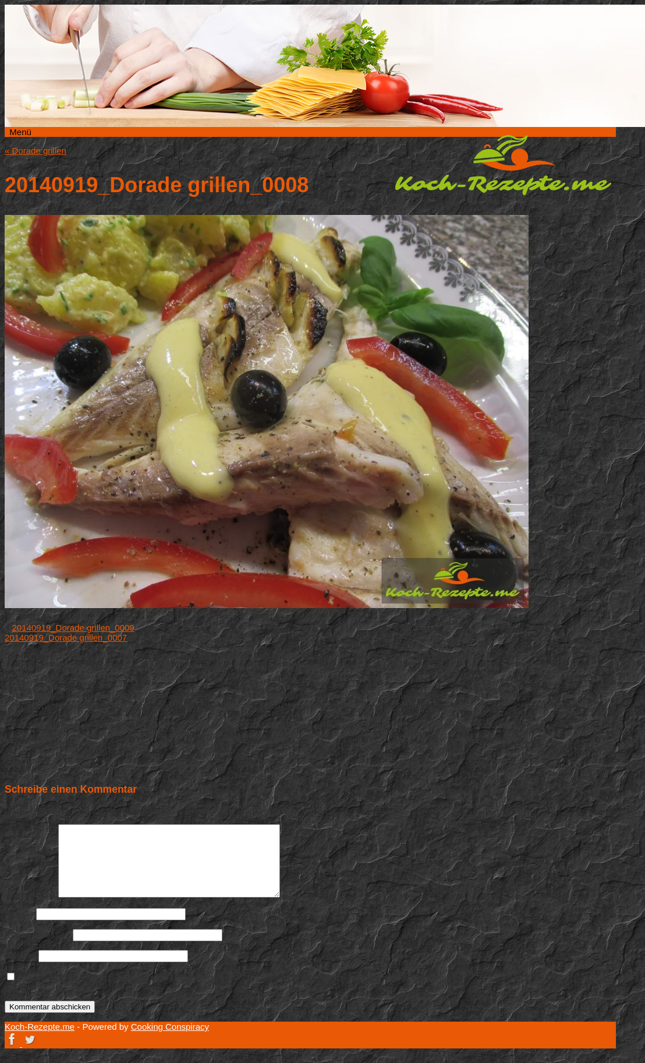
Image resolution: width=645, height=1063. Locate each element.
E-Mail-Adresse (37, 935)
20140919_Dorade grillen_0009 (73, 628)
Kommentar (30, 894)
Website (20, 955)
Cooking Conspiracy (170, 1027)
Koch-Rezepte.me (503, 165)
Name (19, 914)
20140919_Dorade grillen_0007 (66, 637)
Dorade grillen (35, 151)
